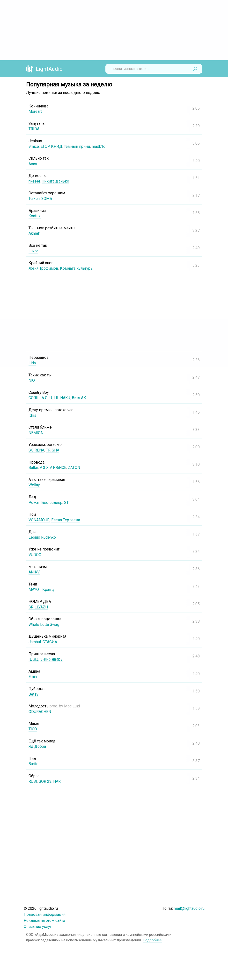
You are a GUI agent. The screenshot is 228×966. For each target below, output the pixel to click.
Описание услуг (38, 926)
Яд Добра (37, 746)
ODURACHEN (40, 711)
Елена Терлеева (65, 520)
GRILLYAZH (38, 607)
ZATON (74, 467)
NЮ (32, 380)
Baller (33, 467)
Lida (32, 363)
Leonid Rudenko (42, 537)
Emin (33, 676)
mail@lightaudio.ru (189, 908)
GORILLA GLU (40, 397)
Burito (33, 764)
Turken (34, 198)
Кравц (48, 589)
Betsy (33, 694)
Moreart (35, 111)
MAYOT (35, 589)
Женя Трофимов (43, 268)
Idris (32, 415)
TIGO (33, 729)
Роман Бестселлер (45, 502)
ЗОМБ (46, 198)
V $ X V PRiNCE (53, 467)
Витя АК (79, 397)
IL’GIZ (34, 659)
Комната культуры (77, 268)
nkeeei (34, 181)
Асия (33, 164)
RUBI (33, 781)
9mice (34, 146)
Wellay (34, 485)
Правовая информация (45, 914)
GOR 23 (45, 781)
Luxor (33, 251)
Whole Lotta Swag (44, 624)
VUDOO (35, 554)
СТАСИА (50, 642)
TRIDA (34, 129)
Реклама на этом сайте (44, 920)
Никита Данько (55, 181)
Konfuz (35, 216)
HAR (57, 781)
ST (66, 502)
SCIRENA (36, 450)
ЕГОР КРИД (51, 146)
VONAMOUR (39, 520)
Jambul (35, 642)
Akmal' (34, 233)
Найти (194, 68)
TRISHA (52, 450)
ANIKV (34, 572)
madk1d (98, 146)
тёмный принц (77, 146)
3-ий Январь (51, 659)
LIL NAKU (62, 397)
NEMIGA (36, 432)
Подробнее (152, 940)
